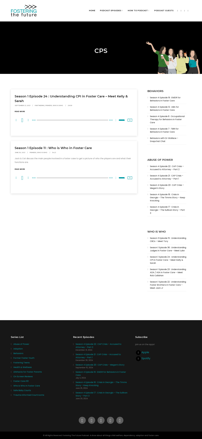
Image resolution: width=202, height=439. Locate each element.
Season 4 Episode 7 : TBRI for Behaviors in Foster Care (164, 130)
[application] (74, 120)
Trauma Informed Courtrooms (28, 395)
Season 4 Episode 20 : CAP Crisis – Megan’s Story (100, 364)
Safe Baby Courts (22, 390)
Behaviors (18, 353)
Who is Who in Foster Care (26, 385)
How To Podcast (138, 10)
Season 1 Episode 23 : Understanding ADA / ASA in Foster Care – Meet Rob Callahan (168, 272)
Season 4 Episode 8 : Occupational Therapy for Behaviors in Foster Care (167, 119)
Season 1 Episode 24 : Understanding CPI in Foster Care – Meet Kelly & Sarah (168, 260)
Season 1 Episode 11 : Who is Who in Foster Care (53, 148)
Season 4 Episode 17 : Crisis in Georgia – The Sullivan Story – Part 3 (167, 210)
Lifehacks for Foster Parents (27, 371)
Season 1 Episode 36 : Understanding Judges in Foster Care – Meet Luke (168, 249)
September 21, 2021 (22, 105)
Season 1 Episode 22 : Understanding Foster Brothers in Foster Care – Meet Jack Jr (168, 284)
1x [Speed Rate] (130, 120)
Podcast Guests (164, 10)
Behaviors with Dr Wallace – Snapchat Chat (164, 140)
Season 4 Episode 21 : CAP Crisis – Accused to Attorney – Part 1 (166, 177)
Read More (20, 111)
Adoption (18, 348)
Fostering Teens (21, 362)
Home (92, 10)
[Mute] (116, 120)
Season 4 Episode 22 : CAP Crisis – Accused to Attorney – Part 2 (167, 168)
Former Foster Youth (23, 358)
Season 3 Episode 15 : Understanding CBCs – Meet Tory (168, 240)
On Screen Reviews (23, 376)
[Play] (22, 120)
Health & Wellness (22, 367)
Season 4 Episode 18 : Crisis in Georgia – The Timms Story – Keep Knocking (167, 197)
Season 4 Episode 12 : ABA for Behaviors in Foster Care (164, 108)
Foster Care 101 (21, 381)
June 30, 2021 (20, 152)
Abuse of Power (21, 344)
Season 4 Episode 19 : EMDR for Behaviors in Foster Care (165, 99)
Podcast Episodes (110, 10)
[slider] (72, 120)
